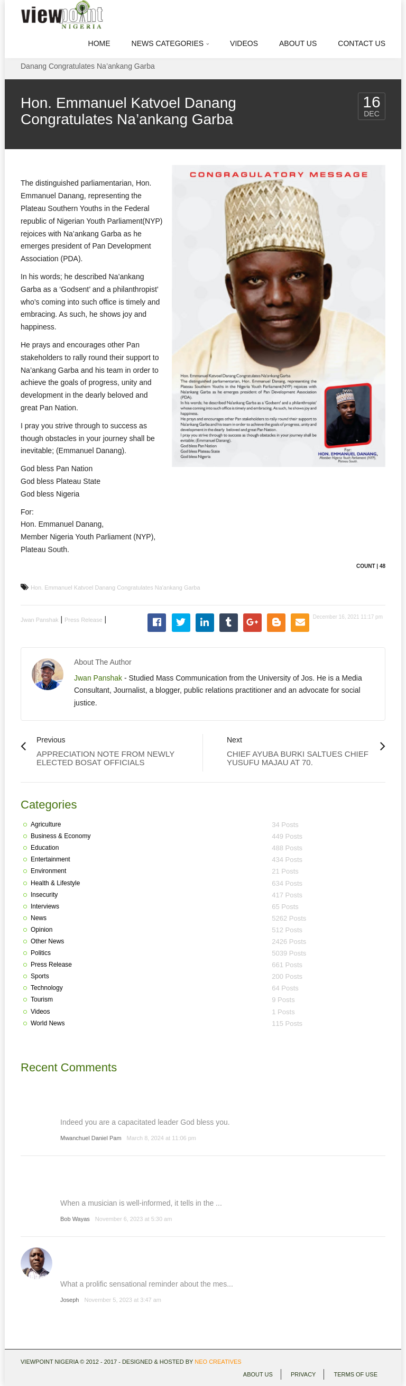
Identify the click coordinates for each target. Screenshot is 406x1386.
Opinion (41, 929)
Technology (47, 988)
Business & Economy (60, 836)
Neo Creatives (218, 1362)
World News (47, 1023)
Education (45, 847)
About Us (298, 43)
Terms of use (355, 1374)
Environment (48, 871)
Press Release (83, 620)
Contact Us (361, 43)
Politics (41, 953)
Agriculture (46, 824)
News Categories (170, 43)
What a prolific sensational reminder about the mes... (146, 1284)
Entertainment (50, 859)
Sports (40, 976)
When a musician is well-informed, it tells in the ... (141, 1203)
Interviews (45, 906)
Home (99, 43)
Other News (47, 941)
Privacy (303, 1374)
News (39, 918)
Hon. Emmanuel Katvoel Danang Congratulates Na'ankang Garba (115, 587)
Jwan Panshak (40, 620)
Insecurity (44, 894)
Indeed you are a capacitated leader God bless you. (145, 1122)
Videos (244, 43)
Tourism (42, 999)
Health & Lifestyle (55, 883)
